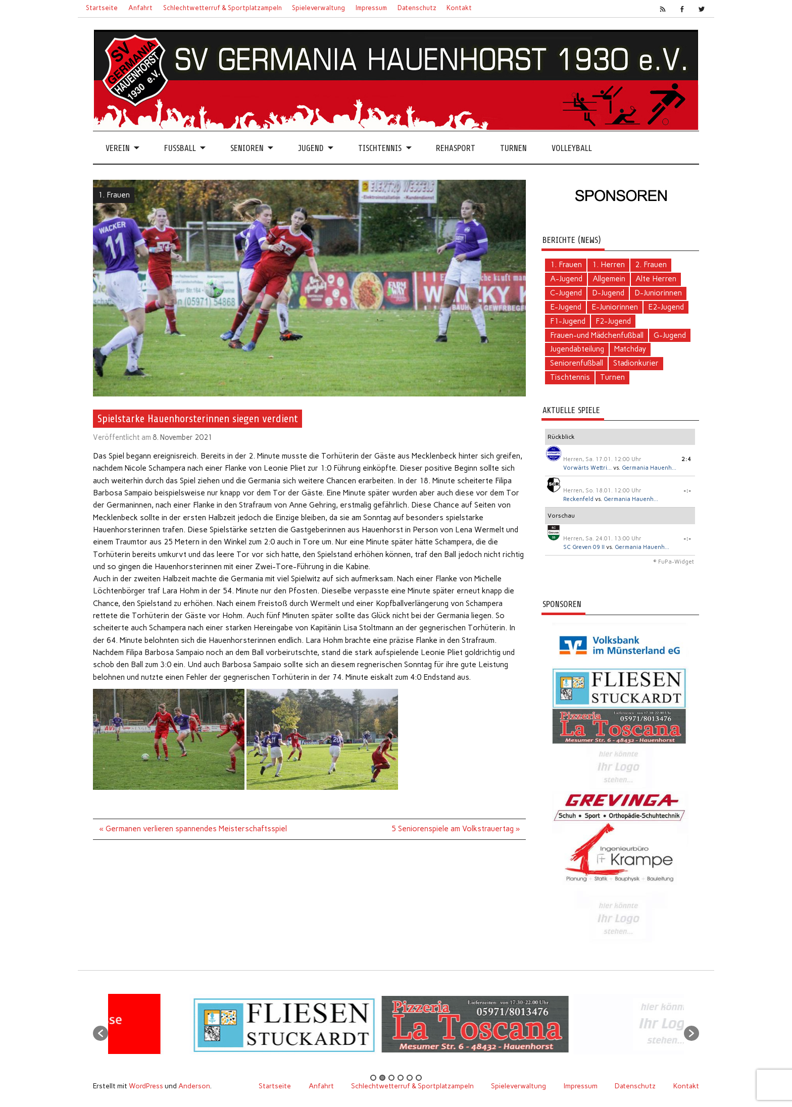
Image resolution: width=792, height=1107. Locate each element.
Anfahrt (140, 8)
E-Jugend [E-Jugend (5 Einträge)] (565, 307)
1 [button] (373, 1078)
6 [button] (419, 1078)
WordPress (146, 1086)
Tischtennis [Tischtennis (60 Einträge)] (570, 377)
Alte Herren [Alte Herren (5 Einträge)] (655, 278)
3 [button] (391, 1078)
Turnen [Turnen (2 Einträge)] (612, 377)
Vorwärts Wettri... (587, 468)
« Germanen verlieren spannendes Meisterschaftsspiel (193, 828)
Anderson (194, 1086)
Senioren (247, 148)
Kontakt (459, 8)
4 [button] (401, 1078)
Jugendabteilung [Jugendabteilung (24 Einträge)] (577, 349)
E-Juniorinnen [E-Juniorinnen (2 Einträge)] (614, 307)
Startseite (102, 8)
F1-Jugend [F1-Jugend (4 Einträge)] (567, 321)
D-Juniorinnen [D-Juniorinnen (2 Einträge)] (658, 292)
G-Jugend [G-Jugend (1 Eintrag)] (670, 335)
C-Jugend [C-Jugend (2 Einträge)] (566, 292)
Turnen (513, 148)
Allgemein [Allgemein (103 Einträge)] (608, 278)
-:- (687, 490)
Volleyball (572, 148)
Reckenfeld (578, 499)
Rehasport (455, 148)
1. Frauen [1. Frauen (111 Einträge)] (566, 264)
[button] (100, 1033)
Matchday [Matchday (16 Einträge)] (630, 349)
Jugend (311, 148)
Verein (118, 148)
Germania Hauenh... (649, 468)
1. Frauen (114, 194)
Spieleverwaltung (318, 8)
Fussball (180, 148)
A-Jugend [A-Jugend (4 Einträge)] (566, 278)
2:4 (686, 459)
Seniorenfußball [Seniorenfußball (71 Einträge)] (576, 363)
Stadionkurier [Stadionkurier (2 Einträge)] (636, 363)
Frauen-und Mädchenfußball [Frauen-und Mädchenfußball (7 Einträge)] (596, 335)
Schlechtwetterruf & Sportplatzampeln (222, 8)
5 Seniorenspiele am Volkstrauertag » (455, 828)
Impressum (371, 8)
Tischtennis (380, 148)
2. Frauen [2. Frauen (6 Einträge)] (651, 264)
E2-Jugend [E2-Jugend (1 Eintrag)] (666, 307)
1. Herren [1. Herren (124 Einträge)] (608, 264)
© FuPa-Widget (673, 562)
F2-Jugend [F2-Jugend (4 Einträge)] (613, 321)
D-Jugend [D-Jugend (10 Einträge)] (608, 292)
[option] (138, 1028)
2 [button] (382, 1078)
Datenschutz (417, 8)
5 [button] (410, 1078)
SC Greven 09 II (584, 547)
